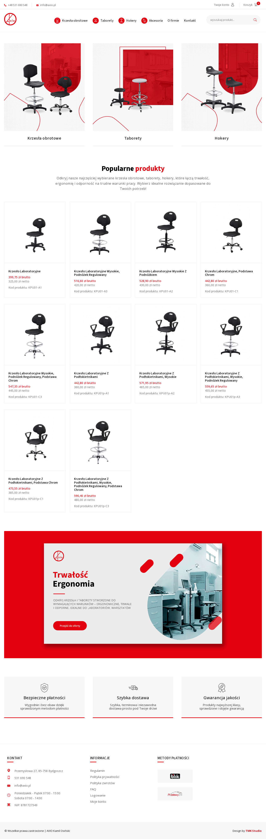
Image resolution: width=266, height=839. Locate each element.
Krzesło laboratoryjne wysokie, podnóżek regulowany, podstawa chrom (32, 377)
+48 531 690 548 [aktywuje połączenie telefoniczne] (15, 5)
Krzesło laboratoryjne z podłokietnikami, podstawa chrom (33, 481)
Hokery (222, 138)
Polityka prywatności (104, 777)
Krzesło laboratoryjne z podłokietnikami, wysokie (158, 375)
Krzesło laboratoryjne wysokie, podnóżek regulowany (97, 273)
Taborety (133, 138)
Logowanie (98, 795)
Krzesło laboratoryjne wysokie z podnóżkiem (163, 273)
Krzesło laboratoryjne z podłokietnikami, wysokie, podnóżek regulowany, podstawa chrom (98, 484)
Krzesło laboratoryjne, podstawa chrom (229, 273)
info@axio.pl (46, 5)
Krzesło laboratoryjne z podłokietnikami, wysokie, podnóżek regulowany (224, 377)
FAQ (93, 789)
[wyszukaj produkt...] (233, 20)
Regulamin (97, 770)
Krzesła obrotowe (44, 138)
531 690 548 (22, 778)
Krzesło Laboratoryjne (24, 271)
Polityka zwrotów (102, 783)
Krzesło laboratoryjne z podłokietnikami (91, 375)
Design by (247, 831)
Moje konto (98, 801)
